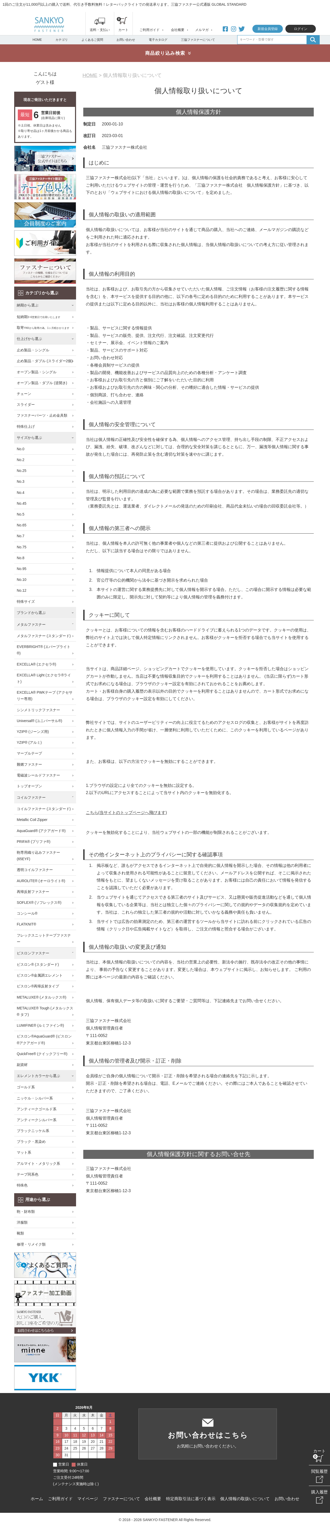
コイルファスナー (31, 797)
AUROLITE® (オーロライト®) (41, 881)
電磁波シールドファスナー (38, 775)
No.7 (20, 536)
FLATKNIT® (26, 924)
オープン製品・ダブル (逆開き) (42, 383)
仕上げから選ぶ (29, 339)
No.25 (21, 471)
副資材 (22, 1065)
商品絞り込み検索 (165, 53)
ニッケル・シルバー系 (35, 1098)
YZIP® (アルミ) (29, 742)
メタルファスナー (31, 624)
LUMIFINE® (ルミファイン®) (40, 1025)
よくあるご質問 (92, 40)
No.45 (21, 503)
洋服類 (22, 1222)
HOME (37, 40)
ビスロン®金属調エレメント (40, 975)
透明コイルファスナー (35, 870)
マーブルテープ (29, 753)
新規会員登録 (268, 29)
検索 (313, 39)
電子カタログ (158, 40)
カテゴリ (61, 40)
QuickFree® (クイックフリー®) (42, 1054)
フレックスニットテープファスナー (44, 938)
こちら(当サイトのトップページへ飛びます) (126, 812)
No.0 (20, 449)
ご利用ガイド (149, 30)
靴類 (20, 1233)
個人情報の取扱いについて (245, 1499)
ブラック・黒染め (31, 1142)
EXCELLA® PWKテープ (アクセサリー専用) (44, 695)
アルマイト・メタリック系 (38, 1163)
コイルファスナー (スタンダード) (44, 809)
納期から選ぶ (27, 305)
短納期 (38, 317)
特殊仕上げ (26, 426)
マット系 (24, 1152)
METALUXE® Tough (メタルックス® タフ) (45, 1011)
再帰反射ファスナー (33, 892)
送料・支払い (100, 30)
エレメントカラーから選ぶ (38, 1076)
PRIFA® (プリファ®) (33, 842)
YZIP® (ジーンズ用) (33, 732)
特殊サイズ (26, 601)
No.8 (20, 558)
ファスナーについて (121, 1499)
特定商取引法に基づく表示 (191, 1499)
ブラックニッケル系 (33, 1131)
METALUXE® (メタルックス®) (41, 997)
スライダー (26, 404)
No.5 (20, 514)
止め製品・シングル (33, 350)
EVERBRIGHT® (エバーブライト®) (43, 650)
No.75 (21, 547)
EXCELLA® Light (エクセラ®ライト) (44, 678)
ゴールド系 (26, 1087)
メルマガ (202, 30)
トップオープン (29, 786)
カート (319, 1451)
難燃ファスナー (29, 764)
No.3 (20, 481)
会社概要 (177, 30)
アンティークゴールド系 (36, 1109)
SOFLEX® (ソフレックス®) (39, 902)
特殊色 (22, 1185)
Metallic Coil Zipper (32, 820)
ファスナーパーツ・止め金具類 (42, 415)
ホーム (37, 1499)
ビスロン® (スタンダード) (38, 964)
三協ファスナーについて (198, 40)
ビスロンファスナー (33, 953)
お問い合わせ (126, 40)
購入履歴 (319, 1492)
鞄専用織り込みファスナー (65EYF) (38, 855)
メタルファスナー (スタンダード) (44, 636)
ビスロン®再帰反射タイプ (38, 986)
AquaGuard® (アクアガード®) (41, 831)
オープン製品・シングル (36, 372)
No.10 (21, 579)
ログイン (300, 29)
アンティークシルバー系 (36, 1120)
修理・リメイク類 (31, 1244)
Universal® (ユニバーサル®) (39, 721)
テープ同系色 (27, 1174)
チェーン (24, 394)
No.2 (20, 460)
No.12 (21, 590)
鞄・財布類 (26, 1211)
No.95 (21, 569)
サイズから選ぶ (29, 438)
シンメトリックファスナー (38, 710)
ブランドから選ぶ (31, 613)
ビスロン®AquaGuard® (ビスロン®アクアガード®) (44, 1039)
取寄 (43, 328)
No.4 (20, 492)
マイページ (87, 1499)
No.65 (21, 525)
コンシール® (27, 913)
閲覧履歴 (319, 1471)
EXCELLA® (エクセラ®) (36, 664)
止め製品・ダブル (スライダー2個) (45, 361)
